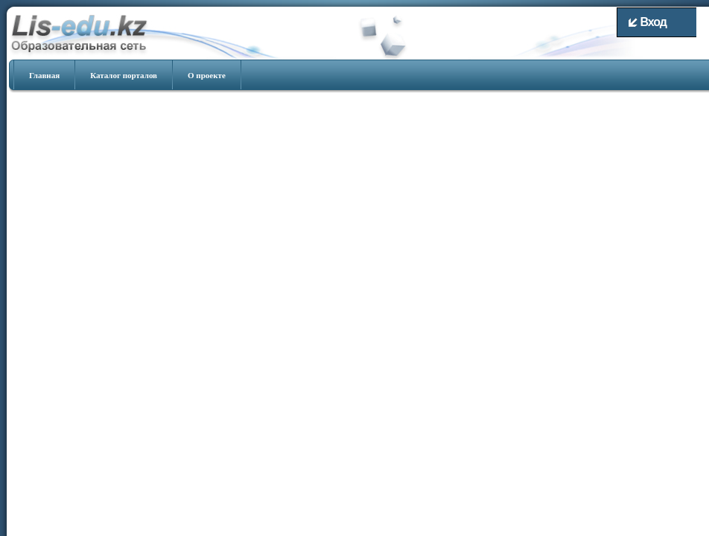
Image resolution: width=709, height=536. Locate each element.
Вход (648, 22)
